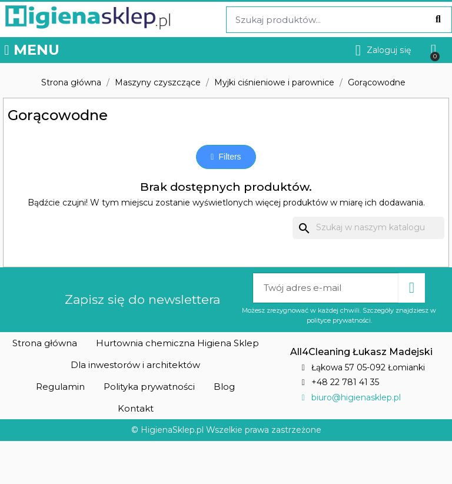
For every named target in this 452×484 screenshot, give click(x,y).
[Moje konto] (383, 50)
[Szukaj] (368, 228)
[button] (225, 157)
